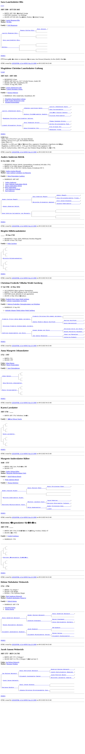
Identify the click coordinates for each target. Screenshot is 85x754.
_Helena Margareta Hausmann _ (73, 353)
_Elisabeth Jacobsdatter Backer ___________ (34, 724)
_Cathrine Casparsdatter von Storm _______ (16, 355)
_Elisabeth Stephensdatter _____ (63, 682)
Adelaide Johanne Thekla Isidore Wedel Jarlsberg (20, 329)
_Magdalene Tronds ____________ (60, 138)
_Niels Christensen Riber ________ (59, 519)
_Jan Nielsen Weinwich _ (9, 721)
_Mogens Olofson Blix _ (28, 31)
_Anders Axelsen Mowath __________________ (16, 209)
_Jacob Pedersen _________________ (59, 536)
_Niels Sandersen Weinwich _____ (63, 656)
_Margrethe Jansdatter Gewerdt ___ (62, 726)
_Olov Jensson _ (41, 29)
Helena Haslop (9, 651)
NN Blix (9, 22)
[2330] (3, 77)
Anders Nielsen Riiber (12, 504)
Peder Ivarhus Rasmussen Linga (14, 105)
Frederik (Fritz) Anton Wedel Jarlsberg (17, 317)
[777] (2, 6)
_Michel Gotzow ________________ (63, 679)
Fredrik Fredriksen (13, 573)
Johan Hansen (10, 386)
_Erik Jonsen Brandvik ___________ (68, 211)
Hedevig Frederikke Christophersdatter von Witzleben (23, 322)
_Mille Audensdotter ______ (36, 544)
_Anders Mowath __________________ (68, 204)
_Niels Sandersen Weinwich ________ (13, 661)
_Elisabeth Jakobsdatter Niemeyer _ (13, 677)
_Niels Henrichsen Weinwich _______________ (34, 718)
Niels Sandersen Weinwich (14, 638)
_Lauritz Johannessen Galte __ (12, 117)
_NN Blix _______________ (10, 51)
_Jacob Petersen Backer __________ (62, 723)
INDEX (3, 60)
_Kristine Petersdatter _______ (60, 122)
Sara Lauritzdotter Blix (11, 42)
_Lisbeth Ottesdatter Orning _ (12, 133)
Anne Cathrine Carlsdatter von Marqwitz (18, 182)
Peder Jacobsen (12, 257)
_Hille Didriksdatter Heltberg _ (63, 666)
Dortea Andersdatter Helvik (13, 195)
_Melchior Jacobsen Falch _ (36, 538)
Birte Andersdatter (10, 196)
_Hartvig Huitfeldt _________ (73, 340)
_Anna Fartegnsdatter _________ (60, 115)
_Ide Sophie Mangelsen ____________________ (47, 358)
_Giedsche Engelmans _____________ (39, 664)
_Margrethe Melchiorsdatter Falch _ (13, 541)
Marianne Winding (12, 710)
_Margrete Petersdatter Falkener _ (59, 539)
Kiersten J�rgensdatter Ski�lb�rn (16, 597)
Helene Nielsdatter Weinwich (13, 669)
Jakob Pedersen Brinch (14, 509)
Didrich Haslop (12, 643)
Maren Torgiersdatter (12, 388)
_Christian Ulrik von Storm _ (73, 350)
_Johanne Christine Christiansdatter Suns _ (34, 741)
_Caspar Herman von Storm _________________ (47, 352)
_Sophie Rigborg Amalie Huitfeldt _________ (47, 342)
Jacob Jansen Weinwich (11, 729)
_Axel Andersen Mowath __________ (43, 206)
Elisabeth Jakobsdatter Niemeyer (16, 640)
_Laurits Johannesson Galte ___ (60, 111)
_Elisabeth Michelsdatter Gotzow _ (39, 681)
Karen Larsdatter (9, 464)
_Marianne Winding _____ (9, 738)
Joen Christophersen (13, 391)
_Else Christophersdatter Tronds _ (68, 208)
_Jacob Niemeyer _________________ (39, 674)
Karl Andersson (10, 200)
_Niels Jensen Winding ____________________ (34, 734)
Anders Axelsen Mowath (13, 180)
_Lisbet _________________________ (59, 546)
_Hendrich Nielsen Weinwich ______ (62, 716)
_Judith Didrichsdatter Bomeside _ (62, 719)
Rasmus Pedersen (12, 97)
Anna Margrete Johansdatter (13, 408)
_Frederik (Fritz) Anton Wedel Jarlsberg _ (16, 338)
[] (2, 64)
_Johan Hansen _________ (9, 400)
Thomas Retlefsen (12, 515)
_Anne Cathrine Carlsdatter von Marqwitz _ (16, 226)
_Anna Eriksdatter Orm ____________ (35, 137)
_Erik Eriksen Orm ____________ (60, 135)
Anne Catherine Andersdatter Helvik (16, 193)
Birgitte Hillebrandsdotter (13, 274)
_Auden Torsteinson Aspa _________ (59, 543)
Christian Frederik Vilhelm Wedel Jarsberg (18, 347)
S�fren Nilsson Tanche (14, 447)
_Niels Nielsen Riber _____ (36, 521)
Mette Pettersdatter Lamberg (16, 185)
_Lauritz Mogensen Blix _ (10, 34)
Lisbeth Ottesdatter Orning (14, 94)
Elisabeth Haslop (10, 649)
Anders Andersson (10, 191)
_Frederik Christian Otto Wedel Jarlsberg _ (47, 335)
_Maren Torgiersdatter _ (9, 417)
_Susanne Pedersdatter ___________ (68, 214)
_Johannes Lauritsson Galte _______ (35, 113)
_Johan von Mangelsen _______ (73, 357)
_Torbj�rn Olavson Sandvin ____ (60, 118)
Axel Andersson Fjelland (12, 198)
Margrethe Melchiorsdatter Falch (16, 506)
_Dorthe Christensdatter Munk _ (60, 132)
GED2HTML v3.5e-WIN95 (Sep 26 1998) (24, 68)
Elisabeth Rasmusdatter (12, 107)
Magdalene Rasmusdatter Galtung (15, 104)
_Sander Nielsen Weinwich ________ (39, 657)
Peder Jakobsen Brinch (12, 512)
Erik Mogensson (12, 25)
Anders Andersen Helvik (11, 218)
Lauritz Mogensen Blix (13, 20)
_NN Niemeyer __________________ (63, 672)
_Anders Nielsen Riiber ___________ (13, 524)
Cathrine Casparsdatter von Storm (16, 319)
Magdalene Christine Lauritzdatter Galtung (18, 125)
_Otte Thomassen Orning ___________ (35, 130)
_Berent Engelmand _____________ (63, 662)
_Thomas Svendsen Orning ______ (60, 128)
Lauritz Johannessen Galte (14, 92)
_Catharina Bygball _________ (73, 360)
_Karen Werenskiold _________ (73, 343)
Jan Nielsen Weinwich (12, 709)
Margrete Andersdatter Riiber (13, 533)
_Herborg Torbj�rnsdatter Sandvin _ (36, 120)
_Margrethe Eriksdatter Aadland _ (43, 213)
